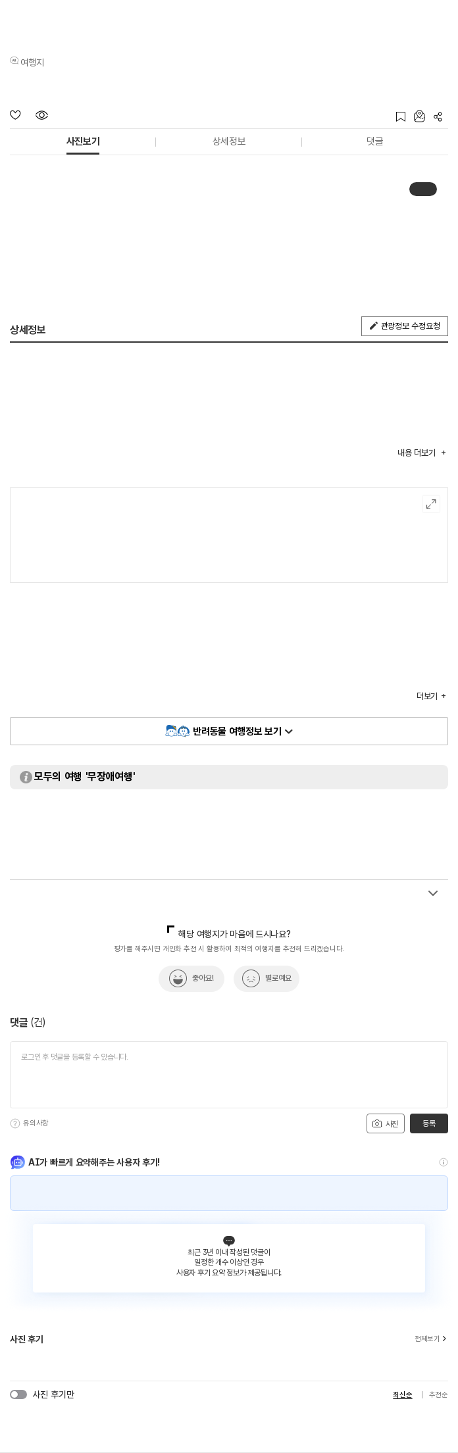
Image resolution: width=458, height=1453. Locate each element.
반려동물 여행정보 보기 (237, 731)
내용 (417, 453)
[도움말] (15, 1123)
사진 (385, 1123)
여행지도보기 (431, 504)
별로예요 (278, 978)
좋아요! (203, 978)
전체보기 (431, 1339)
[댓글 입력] (229, 1075)
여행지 (32, 62)
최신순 (402, 1395)
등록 (428, 1123)
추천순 (438, 1395)
